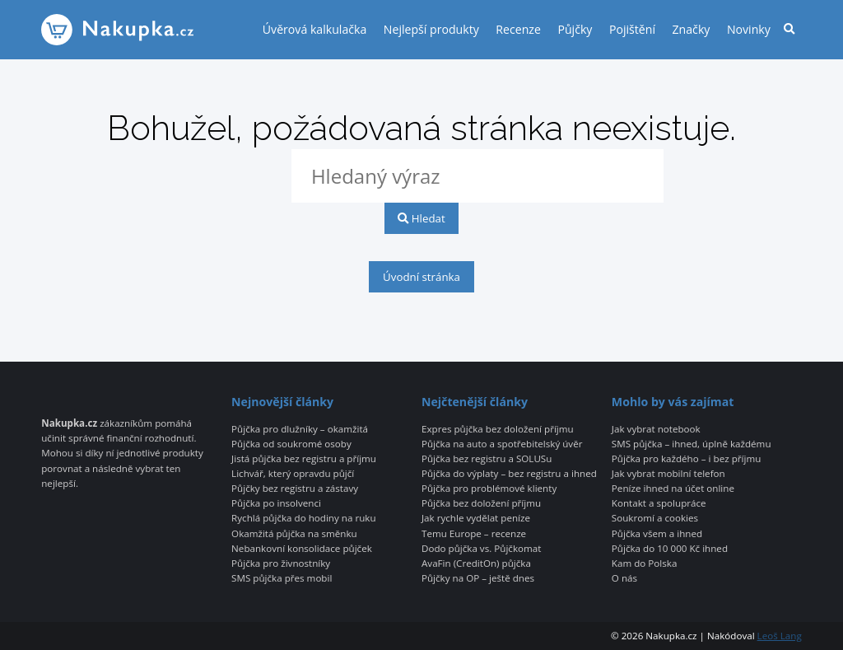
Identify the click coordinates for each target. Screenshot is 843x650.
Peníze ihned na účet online (673, 488)
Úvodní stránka (421, 276)
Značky (691, 29)
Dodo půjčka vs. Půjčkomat (481, 548)
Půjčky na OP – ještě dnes (478, 578)
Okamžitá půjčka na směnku (294, 534)
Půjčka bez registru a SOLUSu (487, 459)
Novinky (749, 29)
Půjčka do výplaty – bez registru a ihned (509, 473)
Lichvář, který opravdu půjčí (292, 473)
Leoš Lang (779, 635)
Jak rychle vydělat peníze (476, 518)
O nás (624, 578)
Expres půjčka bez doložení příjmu (498, 429)
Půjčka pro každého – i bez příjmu (686, 459)
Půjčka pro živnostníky (280, 563)
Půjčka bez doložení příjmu (481, 503)
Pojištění (632, 29)
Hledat (421, 218)
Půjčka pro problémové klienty (489, 488)
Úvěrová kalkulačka (315, 29)
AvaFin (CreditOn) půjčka (476, 563)
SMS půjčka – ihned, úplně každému (691, 444)
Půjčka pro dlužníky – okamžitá (299, 429)
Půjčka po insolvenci (276, 503)
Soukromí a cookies (655, 518)
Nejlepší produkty (431, 29)
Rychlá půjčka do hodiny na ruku (303, 518)
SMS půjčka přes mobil (281, 578)
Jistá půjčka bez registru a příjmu (303, 459)
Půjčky (574, 29)
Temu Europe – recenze (474, 534)
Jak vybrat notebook (656, 429)
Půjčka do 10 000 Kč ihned (670, 548)
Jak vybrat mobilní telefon (668, 473)
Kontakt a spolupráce (659, 503)
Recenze (518, 29)
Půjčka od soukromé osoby (291, 444)
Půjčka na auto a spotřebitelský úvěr (502, 444)
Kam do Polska (645, 563)
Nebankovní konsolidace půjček (301, 548)
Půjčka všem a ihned (657, 534)
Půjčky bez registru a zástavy (294, 488)
